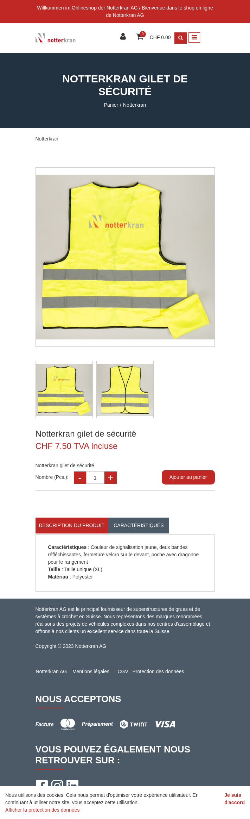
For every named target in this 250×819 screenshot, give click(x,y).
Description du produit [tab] (72, 525)
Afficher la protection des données (42, 810)
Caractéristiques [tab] (139, 525)
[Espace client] (124, 37)
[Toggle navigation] (194, 37)
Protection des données (158, 671)
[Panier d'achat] (140, 37)
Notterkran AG (51, 671)
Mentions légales (90, 671)
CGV (122, 671)
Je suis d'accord (234, 798)
